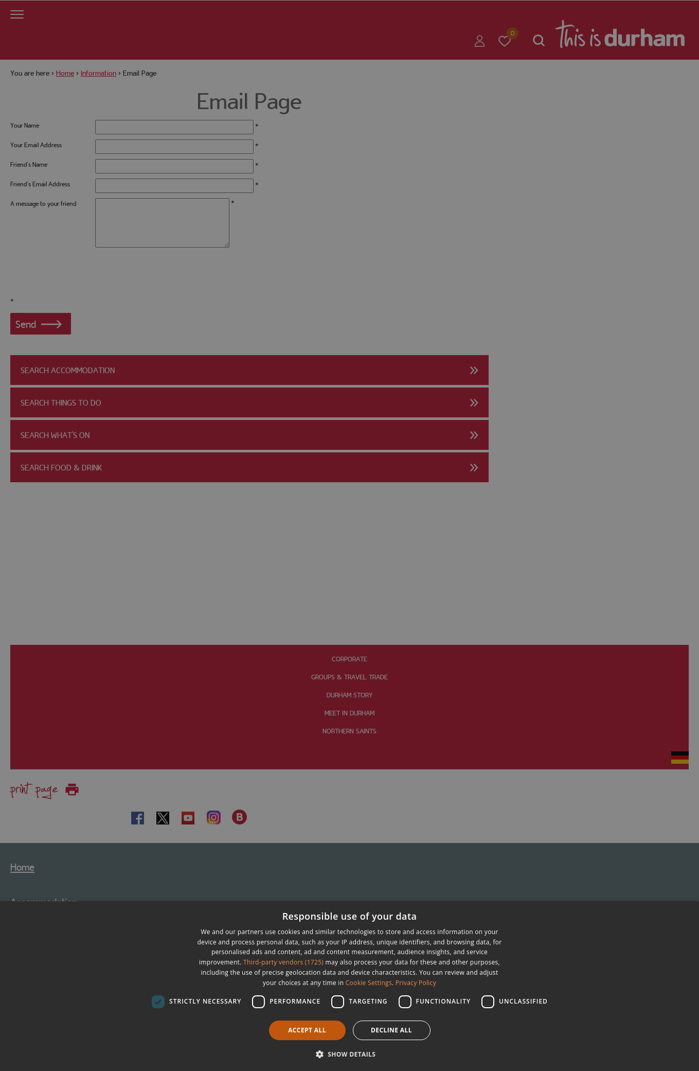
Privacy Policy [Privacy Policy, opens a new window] (416, 982)
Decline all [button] (391, 1030)
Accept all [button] (307, 1030)
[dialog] (349, 986)
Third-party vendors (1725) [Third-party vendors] (283, 962)
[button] (350, 1053)
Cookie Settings (369, 982)
